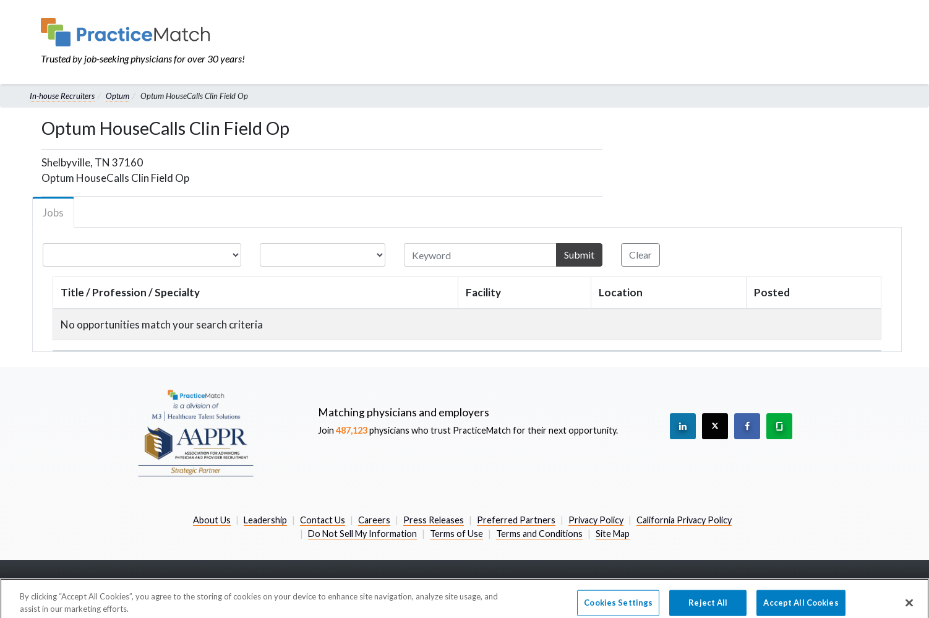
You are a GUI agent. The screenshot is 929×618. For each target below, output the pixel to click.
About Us (212, 520)
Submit (579, 254)
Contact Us (322, 520)
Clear (640, 254)
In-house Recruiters (62, 96)
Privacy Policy (595, 520)
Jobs (53, 212)
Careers (374, 520)
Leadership (265, 520)
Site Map (613, 533)
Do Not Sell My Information (362, 533)
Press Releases (433, 520)
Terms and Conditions (539, 533)
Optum (117, 96)
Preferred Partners (516, 520)
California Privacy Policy (684, 520)
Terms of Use (456, 533)
